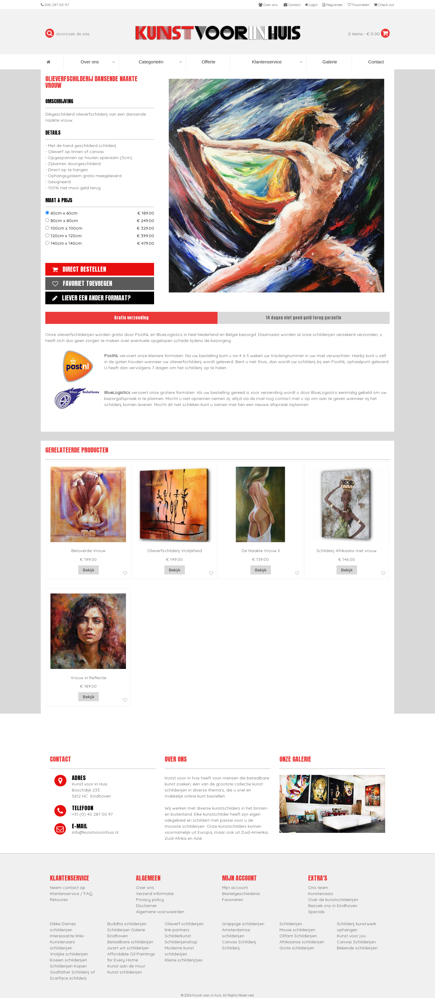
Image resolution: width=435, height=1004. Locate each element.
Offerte (207, 61)
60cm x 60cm (99, 213)
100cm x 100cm (99, 228)
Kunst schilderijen (124, 972)
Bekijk (88, 570)
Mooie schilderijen (297, 929)
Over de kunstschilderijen (333, 899)
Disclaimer (146, 905)
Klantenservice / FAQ (71, 893)
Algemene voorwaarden (160, 911)
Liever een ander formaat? (90, 297)
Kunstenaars (320, 893)
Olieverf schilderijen (184, 923)
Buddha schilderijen (127, 923)
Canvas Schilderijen (356, 942)
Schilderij (231, 948)
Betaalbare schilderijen (130, 942)
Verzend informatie (155, 893)
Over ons (98, 61)
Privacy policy (150, 899)
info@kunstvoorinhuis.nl (95, 832)
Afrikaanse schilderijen (301, 942)
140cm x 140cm (99, 243)
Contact (375, 61)
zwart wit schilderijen (128, 948)
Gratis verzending (131, 318)
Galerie (329, 61)
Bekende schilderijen (357, 948)
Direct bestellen (77, 269)
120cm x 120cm (99, 236)
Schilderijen (290, 923)
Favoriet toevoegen (80, 283)
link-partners (177, 929)
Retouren (59, 899)
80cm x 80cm (99, 221)
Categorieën (160, 61)
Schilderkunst (178, 935)
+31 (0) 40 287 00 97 (92, 814)
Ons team (318, 887)
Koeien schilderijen (68, 960)
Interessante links (67, 935)
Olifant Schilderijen (298, 935)
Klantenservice (277, 61)
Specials (316, 911)
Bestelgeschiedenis (241, 893)
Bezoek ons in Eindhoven (332, 905)
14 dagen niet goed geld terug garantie (303, 318)
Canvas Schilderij (239, 942)
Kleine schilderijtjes (183, 960)
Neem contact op (67, 887)
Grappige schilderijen (243, 923)
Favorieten (232, 899)
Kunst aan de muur (126, 966)
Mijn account (235, 887)
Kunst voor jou (351, 935)
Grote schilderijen (296, 948)
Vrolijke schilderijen (69, 954)
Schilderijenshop (181, 942)
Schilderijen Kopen (68, 966)
